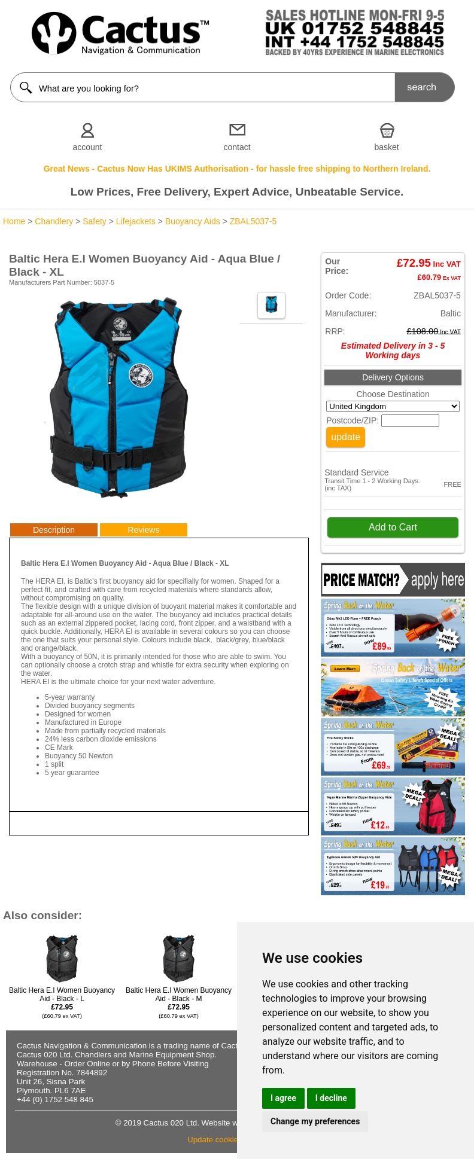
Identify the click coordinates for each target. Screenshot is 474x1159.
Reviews (144, 530)
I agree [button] (283, 1098)
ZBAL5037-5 (253, 221)
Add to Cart (393, 527)
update (345, 437)
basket (386, 147)
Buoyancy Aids (192, 221)
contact (236, 147)
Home (14, 221)
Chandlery (54, 221)
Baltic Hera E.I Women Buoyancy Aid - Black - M (179, 1002)
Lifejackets (136, 221)
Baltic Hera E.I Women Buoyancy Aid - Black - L (62, 1002)
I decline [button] (331, 1098)
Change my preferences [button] (315, 1121)
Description (54, 530)
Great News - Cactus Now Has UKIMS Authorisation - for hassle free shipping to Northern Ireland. (237, 168)
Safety (95, 221)
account (87, 147)
